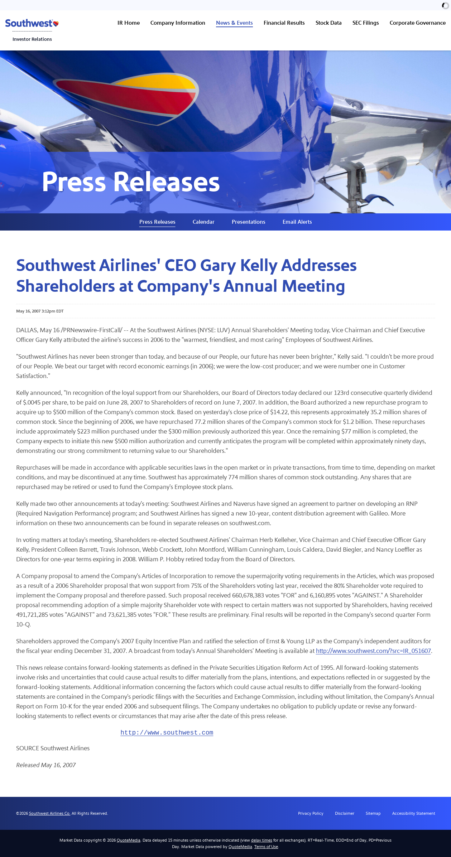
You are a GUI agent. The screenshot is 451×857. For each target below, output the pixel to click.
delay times (261, 840)
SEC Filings (365, 22)
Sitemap (373, 813)
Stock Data (329, 22)
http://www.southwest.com (166, 732)
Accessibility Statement (413, 813)
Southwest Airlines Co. (50, 813)
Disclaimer (344, 813)
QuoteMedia (128, 840)
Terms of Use (266, 846)
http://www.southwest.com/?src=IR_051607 (373, 651)
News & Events (234, 22)
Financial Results (284, 22)
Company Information (177, 22)
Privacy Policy (310, 813)
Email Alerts (297, 221)
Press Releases (157, 221)
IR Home (128, 22)
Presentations (248, 221)
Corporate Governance (418, 22)
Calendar (204, 221)
